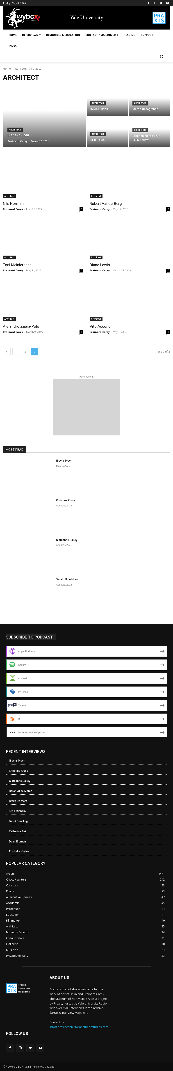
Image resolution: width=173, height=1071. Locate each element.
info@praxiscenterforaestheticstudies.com (79, 1027)
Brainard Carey (13, 209)
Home (7, 69)
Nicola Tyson (64, 460)
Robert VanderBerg (106, 203)
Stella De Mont (18, 801)
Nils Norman (13, 203)
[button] (161, 56)
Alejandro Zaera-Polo (21, 326)
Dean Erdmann (18, 841)
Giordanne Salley (66, 540)
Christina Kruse (65, 500)
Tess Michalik (17, 811)
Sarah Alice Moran (67, 579)
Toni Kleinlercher (17, 265)
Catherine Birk (17, 831)
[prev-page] (7, 351)
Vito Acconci (100, 326)
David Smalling (18, 821)
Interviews (20, 69)
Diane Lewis (100, 265)
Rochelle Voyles (19, 851)
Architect (15, 129)
